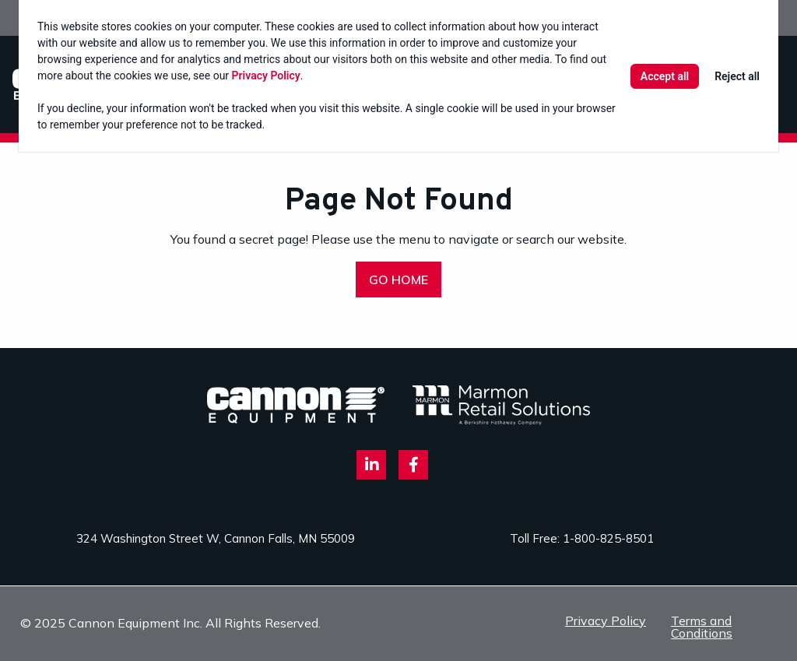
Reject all (737, 76)
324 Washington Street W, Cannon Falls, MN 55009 (215, 538)
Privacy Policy (266, 75)
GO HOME (398, 279)
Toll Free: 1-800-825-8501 (582, 538)
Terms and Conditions (701, 627)
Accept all (665, 76)
